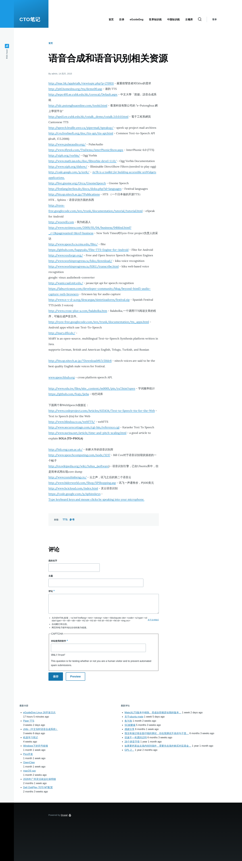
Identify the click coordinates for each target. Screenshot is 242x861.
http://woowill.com (61, 222)
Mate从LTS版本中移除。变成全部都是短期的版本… (153, 712)
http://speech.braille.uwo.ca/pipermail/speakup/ (80, 127)
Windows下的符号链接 (35, 745)
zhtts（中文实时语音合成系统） (40, 729)
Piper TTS (28, 721)
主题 (50, 576)
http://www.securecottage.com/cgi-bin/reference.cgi (83, 427)
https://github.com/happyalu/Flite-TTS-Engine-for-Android (88, 250)
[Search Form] (200, 19)
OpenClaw (29, 762)
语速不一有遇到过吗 (136, 737)
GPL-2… (129, 750)
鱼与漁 (128, 721)
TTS (65, 519)
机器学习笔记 (30, 737)
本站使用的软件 (58, 641)
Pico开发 (28, 754)
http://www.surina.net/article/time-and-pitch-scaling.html (87, 433)
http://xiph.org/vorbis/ (64, 155)
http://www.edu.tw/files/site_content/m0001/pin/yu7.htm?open (91, 388)
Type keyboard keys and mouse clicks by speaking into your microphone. (96, 499)
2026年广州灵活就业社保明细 (39, 779)
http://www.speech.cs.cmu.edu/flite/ (73, 244)
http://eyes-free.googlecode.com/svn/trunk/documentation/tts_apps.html (98, 322)
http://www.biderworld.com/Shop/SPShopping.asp (82, 483)
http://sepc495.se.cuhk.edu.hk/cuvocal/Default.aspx (82, 94)
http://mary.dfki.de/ (61, 333)
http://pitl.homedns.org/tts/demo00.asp (75, 89)
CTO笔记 (29, 19)
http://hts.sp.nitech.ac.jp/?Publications (74, 194)
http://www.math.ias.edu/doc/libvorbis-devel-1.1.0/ (82, 161)
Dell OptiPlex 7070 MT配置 (38, 787)
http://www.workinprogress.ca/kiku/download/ (80, 261)
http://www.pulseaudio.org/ (67, 144)
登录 (214, 19)
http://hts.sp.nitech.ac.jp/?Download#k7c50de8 (80, 360)
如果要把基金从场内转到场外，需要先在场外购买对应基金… (158, 745)
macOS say (29, 770)
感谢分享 (129, 729)
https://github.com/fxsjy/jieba (68, 394)
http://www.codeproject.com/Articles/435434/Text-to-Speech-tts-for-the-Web (101, 410)
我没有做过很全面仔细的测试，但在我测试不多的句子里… (157, 733)
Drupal (64, 815)
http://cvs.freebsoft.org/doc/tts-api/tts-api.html (80, 133)
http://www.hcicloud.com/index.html (73, 488)
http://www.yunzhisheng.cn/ (67, 477)
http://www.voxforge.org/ (65, 255)
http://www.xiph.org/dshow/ (67, 166)
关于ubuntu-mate (134, 716)
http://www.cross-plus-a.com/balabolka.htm (77, 311)
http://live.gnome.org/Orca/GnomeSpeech (77, 183)
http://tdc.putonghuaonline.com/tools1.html (77, 105)
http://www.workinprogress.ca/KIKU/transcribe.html (83, 266)
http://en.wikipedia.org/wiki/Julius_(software (78, 466)
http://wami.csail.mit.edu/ (65, 283)
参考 (72, 519)
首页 (50, 43)
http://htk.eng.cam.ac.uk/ (65, 449)
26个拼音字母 (132, 741)
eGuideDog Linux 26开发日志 (39, 712)
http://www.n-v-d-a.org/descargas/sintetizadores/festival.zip (89, 299)
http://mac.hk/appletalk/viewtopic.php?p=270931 (81, 83)
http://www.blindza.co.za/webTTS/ (71, 421)
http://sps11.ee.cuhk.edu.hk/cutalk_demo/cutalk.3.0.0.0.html (88, 116)
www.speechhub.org (61, 377)
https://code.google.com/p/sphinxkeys (74, 494)
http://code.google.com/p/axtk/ (68, 172)
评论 (50, 591)
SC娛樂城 (130, 725)
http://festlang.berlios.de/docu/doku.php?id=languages (84, 188)
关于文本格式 (153, 620)
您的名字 (52, 560)
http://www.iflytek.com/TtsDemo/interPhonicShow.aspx (85, 150)
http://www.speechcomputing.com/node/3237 (79, 455)
